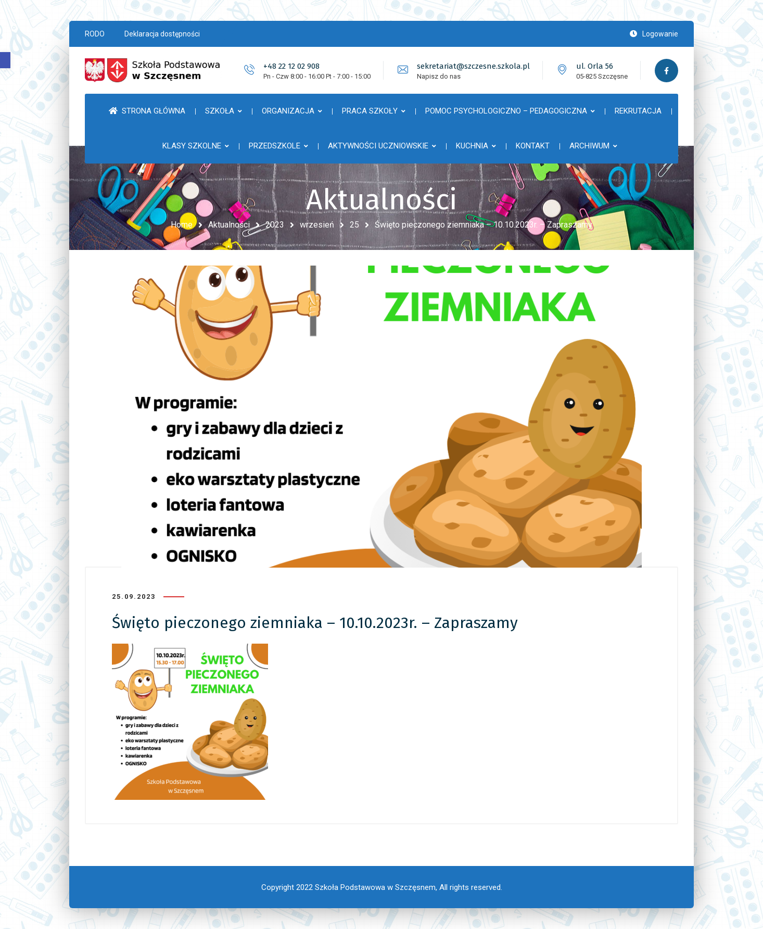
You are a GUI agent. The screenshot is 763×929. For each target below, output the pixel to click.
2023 (274, 225)
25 (354, 225)
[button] (5, 60)
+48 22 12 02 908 (291, 66)
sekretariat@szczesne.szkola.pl (473, 66)
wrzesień (317, 225)
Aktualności (229, 225)
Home (182, 225)
